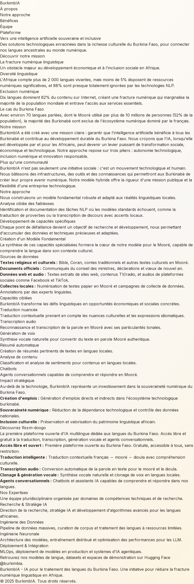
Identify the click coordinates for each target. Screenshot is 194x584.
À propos (9, 8)
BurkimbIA (10, 2)
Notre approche (15, 14)
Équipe (6, 26)
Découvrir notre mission (22, 56)
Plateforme (10, 32)
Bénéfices (9, 20)
